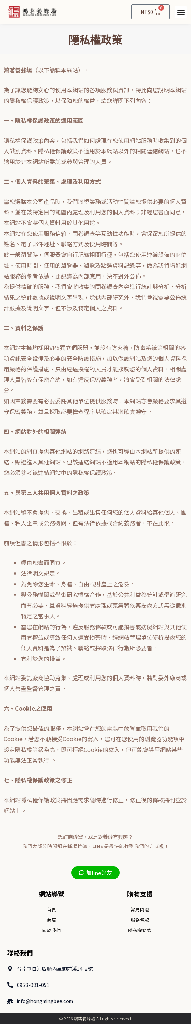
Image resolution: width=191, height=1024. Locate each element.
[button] (181, 12)
